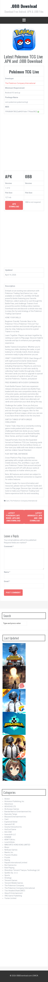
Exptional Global (10, 822)
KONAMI (7, 837)
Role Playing (9, 868)
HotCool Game (10, 829)
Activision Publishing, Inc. (14, 801)
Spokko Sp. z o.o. (11, 873)
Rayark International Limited (15, 863)
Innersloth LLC (10, 835)
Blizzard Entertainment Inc (15, 817)
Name (7, 572)
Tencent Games (10, 880)
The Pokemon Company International (23, 501)
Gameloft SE (9, 824)
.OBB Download (24, 6)
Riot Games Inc (10, 865)
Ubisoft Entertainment (13, 893)
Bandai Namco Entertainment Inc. (17, 812)
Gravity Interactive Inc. (13, 827)
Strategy (8, 878)
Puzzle (7, 857)
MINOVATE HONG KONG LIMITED (17, 845)
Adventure (8, 804)
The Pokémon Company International (20, 83)
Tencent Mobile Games (13, 883)
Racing (7, 860)
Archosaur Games (11, 809)
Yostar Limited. (10, 898)
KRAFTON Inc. (9, 840)
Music (6, 847)
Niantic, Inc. (8, 852)
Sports (7, 875)
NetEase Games (10, 850)
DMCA (35, 976)
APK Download (14, 205)
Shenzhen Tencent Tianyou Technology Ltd (21, 870)
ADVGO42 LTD (10, 806)
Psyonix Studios (10, 855)
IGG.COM (8, 832)
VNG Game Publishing (13, 896)
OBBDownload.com (24, 976)
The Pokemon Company (14, 885)
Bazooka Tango (10, 814)
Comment (9, 546)
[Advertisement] (24, 143)
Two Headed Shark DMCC (14, 891)
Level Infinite (9, 842)
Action (7, 799)
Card (7, 501)
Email (7, 581)
